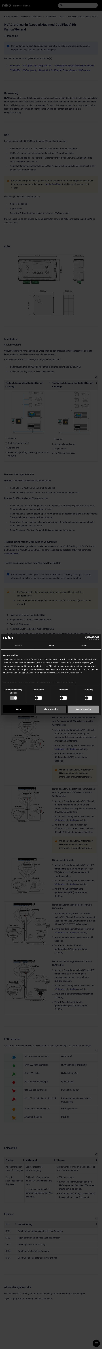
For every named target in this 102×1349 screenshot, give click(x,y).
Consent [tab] (18, 645)
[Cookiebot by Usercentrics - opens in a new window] (87, 638)
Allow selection (51, 709)
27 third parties (24, 682)
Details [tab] (51, 645)
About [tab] (84, 645)
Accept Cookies (83, 709)
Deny (18, 709)
